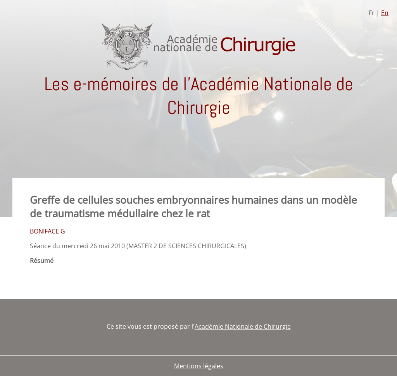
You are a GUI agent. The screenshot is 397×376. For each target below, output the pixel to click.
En (384, 13)
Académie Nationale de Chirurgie (243, 326)
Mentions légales (198, 366)
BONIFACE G (47, 231)
